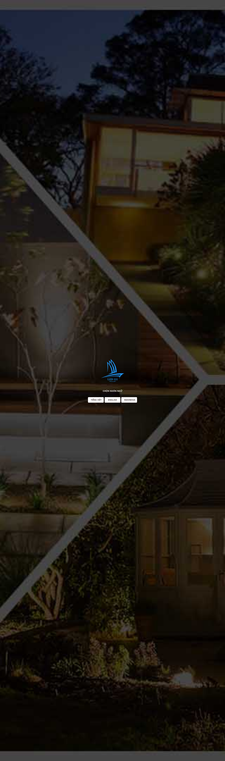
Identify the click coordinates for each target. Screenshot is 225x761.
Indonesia (129, 400)
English (112, 400)
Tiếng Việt (96, 400)
